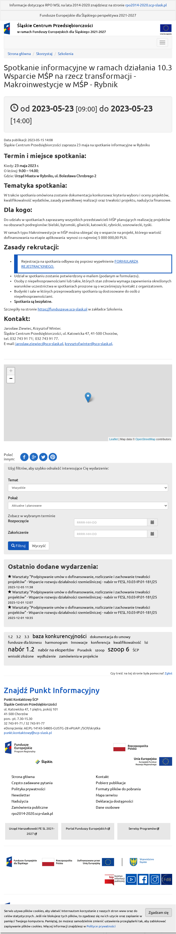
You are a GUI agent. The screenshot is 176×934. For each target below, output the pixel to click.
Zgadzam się (159, 912)
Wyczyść (39, 546)
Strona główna (19, 54)
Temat (13, 480)
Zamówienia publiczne (30, 807)
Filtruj (18, 546)
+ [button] (11, 371)
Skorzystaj (44, 54)
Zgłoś (168, 673)
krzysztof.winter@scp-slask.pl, (89, 344)
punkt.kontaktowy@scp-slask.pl (28, 733)
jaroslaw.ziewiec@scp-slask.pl (39, 344)
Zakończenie (18, 532)
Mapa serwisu (107, 795)
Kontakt (102, 777)
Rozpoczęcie (18, 521)
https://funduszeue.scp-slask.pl (62, 309)
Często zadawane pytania (32, 783)
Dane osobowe (108, 807)
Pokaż (13, 498)
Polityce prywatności (101, 926)
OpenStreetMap (146, 439)
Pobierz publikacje (111, 783)
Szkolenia (65, 54)
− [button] (11, 379)
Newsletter (21, 795)
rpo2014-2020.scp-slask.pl (146, 5)
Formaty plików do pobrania (118, 789)
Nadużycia (20, 801)
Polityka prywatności (28, 789)
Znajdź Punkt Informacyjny (52, 690)
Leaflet (113, 439)
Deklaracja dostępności (114, 801)
